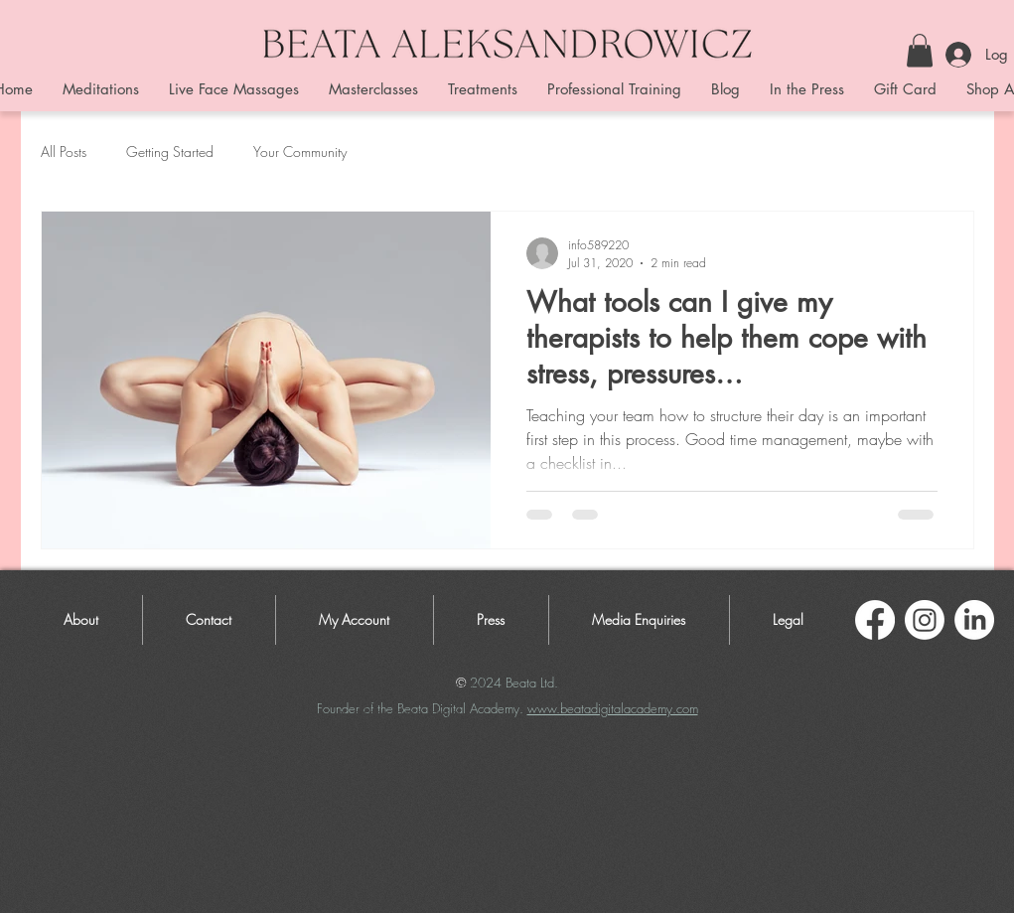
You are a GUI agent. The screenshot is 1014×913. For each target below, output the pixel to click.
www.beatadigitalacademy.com (612, 708)
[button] (920, 50)
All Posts (63, 151)
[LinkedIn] (974, 620)
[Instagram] (924, 620)
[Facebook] (875, 620)
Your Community (300, 151)
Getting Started (170, 151)
